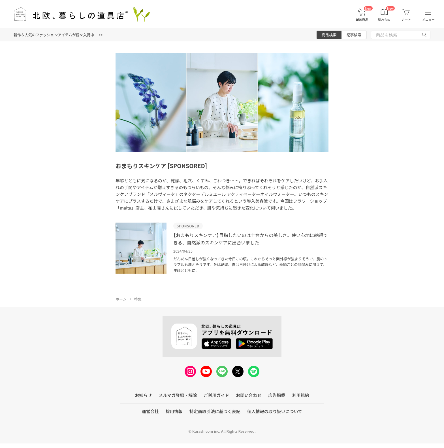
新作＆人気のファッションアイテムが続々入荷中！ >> (58, 34)
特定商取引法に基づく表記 (214, 411)
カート (406, 20)
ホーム (121, 299)
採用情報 (174, 411)
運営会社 (150, 411)
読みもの (384, 20)
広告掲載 (276, 395)
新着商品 (362, 20)
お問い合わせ (248, 395)
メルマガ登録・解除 (178, 395)
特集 (138, 299)
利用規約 (300, 395)
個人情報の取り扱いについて (274, 411)
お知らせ (143, 395)
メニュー (428, 19)
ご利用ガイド (216, 395)
